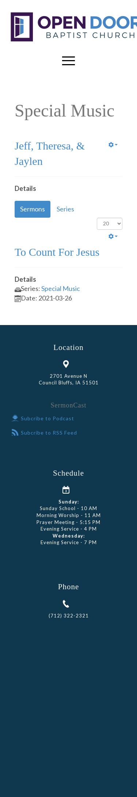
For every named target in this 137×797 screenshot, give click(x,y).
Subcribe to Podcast (42, 418)
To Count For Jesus (57, 252)
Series (65, 209)
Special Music (60, 288)
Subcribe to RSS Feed (44, 432)
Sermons (32, 209)
